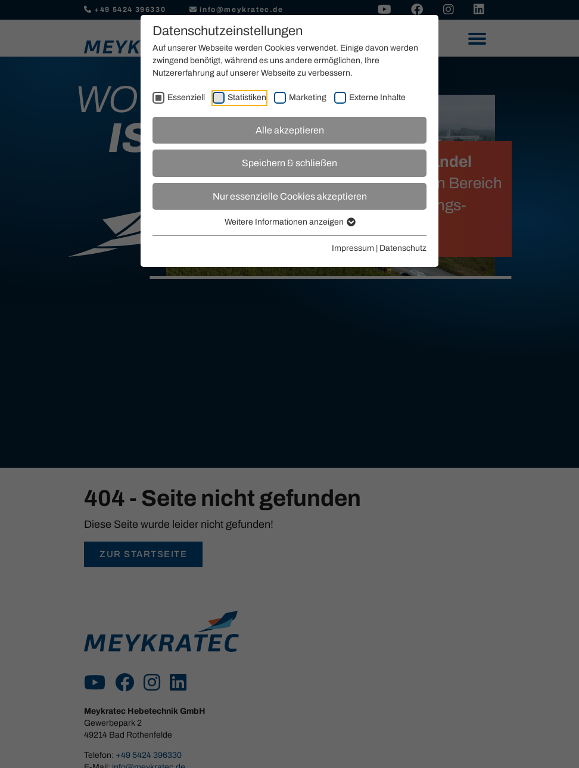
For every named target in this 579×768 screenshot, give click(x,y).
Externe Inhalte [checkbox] (377, 97)
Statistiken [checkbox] (247, 97)
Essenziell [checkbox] (186, 97)
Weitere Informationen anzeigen (289, 221)
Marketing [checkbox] (307, 97)
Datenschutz (403, 248)
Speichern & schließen (289, 163)
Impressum (353, 248)
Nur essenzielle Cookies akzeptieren (290, 196)
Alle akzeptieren (290, 130)
